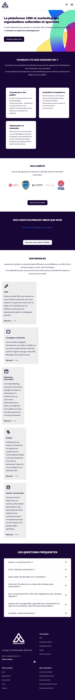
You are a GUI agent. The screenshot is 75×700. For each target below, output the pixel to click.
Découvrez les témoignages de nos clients (37, 227)
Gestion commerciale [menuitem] (45, 654)
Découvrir (7, 321)
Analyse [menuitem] (41, 650)
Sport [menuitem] (3, 672)
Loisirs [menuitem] (3, 684)
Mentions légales (7, 659)
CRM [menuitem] (40, 638)
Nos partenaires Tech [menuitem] (44, 680)
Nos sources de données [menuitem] (45, 672)
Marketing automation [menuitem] (45, 646)
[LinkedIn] (35, 662)
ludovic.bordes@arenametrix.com (11, 656)
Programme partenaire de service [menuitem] (48, 684)
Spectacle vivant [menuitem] (6, 676)
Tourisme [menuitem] (4, 688)
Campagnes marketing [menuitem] (45, 642)
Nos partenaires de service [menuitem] (46, 688)
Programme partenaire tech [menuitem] (46, 676)
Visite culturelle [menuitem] (6, 680)
